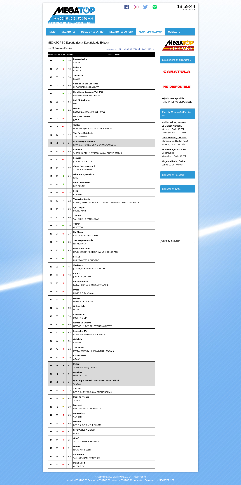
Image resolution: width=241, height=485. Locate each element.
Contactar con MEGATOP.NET (159, 480)
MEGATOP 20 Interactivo (131, 480)
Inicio (69, 480)
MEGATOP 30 (68, 32)
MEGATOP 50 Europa (84, 480)
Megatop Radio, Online (173, 161)
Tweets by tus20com (170, 241)
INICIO (52, 32)
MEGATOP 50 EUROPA (121, 32)
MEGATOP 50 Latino (107, 480)
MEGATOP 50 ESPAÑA (150, 32)
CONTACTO (174, 32)
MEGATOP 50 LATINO (92, 32)
